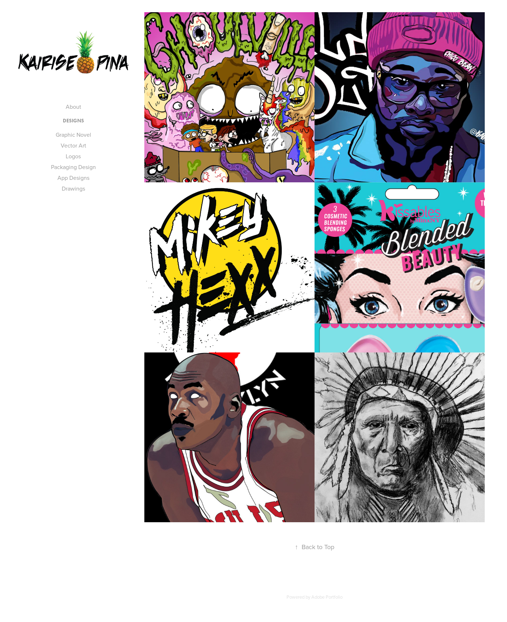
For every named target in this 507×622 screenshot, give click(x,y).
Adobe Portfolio (327, 597)
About (73, 107)
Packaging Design (73, 167)
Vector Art (73, 145)
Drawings (73, 188)
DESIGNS (73, 121)
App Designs (73, 178)
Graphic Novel (73, 135)
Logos (73, 156)
